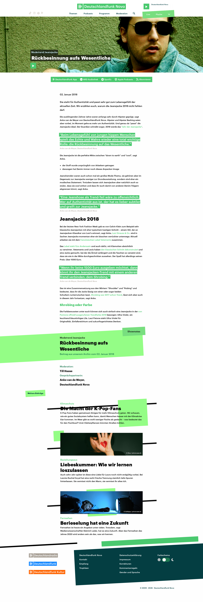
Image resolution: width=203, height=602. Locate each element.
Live (148, 14)
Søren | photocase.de (194, 70)
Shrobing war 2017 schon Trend (106, 295)
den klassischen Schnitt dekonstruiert (119, 249)
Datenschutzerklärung (130, 555)
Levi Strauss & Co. (121, 233)
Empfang (83, 563)
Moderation (122, 13)
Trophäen (84, 568)
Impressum (125, 559)
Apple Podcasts (124, 79)
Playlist (159, 14)
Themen (73, 13)
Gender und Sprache (129, 572)
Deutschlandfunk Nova (90, 555)
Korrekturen (125, 563)
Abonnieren (143, 79)
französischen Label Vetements (95, 240)
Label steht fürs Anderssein (77, 246)
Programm (104, 13)
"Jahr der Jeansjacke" (131, 126)
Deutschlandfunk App (64, 79)
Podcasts (88, 13)
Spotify (106, 79)
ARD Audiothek (89, 79)
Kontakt (83, 559)
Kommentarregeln (128, 568)
